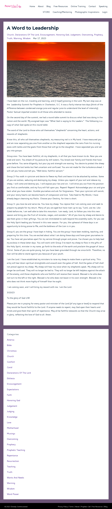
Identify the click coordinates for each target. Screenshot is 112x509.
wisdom (27, 38)
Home (32, 6)
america (10, 339)
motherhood (13, 427)
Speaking (103, 6)
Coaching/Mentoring (62, 11)
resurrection (13, 461)
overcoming (87, 34)
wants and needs (15, 477)
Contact (92, 6)
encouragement (47, 34)
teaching (11, 466)
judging (10, 411)
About (41, 6)
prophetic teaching (16, 450)
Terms (71, 506)
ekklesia (11, 378)
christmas (12, 350)
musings (11, 433)
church (10, 34)
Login (104, 11)
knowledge (12, 416)
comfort (11, 361)
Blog (48, 6)
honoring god (62, 34)
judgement (75, 34)
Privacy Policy (63, 506)
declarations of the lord (27, 34)
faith (9, 394)
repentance (12, 455)
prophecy (98, 34)
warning (17, 38)
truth (9, 38)
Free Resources (60, 6)
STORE (46, 11)
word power (13, 494)
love (9, 422)
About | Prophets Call (82, 506)
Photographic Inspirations (87, 11)
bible (9, 345)
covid (9, 367)
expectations (13, 389)
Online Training (78, 6)
